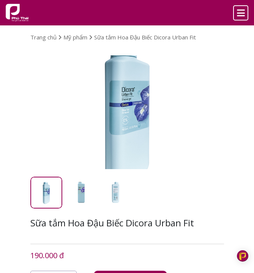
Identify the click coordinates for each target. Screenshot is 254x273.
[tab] (46, 193)
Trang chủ (46, 37)
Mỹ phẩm (77, 37)
